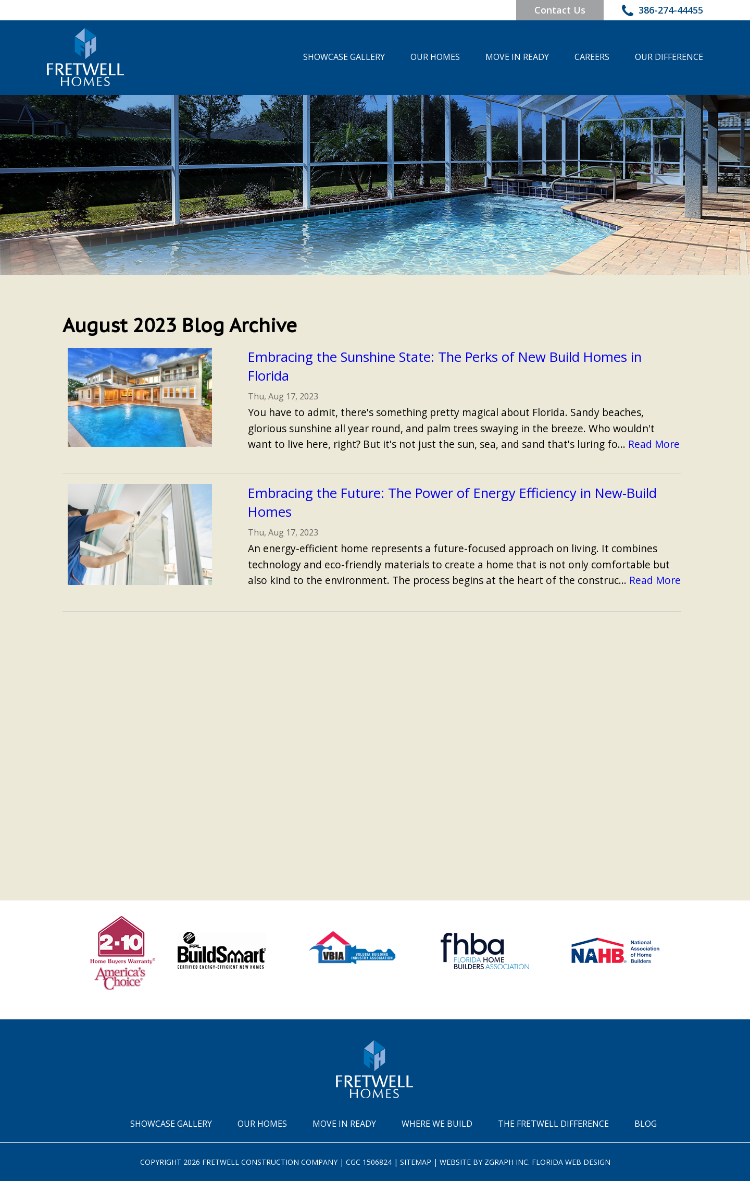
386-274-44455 (662, 11)
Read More (654, 444)
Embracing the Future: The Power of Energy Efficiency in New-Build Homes (452, 502)
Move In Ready (517, 57)
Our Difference (669, 57)
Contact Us (559, 10)
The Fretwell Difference (553, 1123)
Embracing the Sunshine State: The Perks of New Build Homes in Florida (445, 366)
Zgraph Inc (506, 1162)
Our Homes (435, 57)
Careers (591, 57)
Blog (645, 1123)
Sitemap (415, 1162)
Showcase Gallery (344, 57)
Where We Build (437, 1123)
